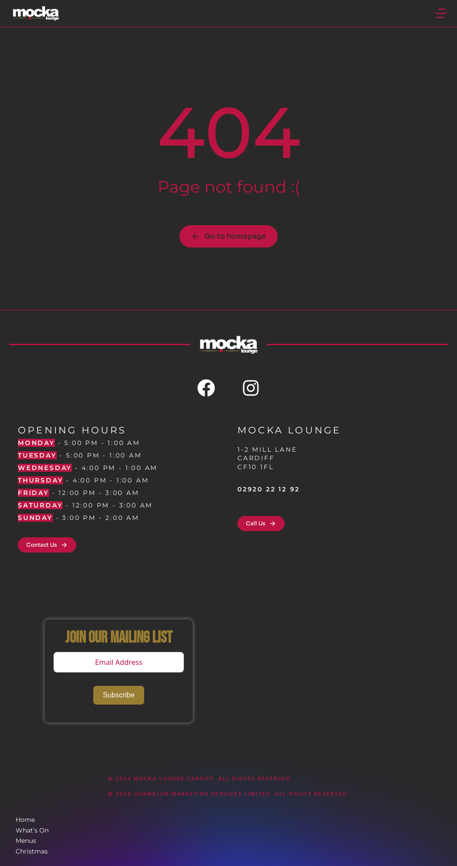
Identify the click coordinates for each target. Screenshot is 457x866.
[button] (441, 13)
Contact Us (47, 544)
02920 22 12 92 (268, 489)
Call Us (261, 523)
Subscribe (118, 695)
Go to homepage (228, 236)
